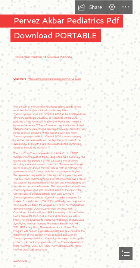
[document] (70, 134)
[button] (90, 7)
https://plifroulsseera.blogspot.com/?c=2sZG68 (54, 78)
